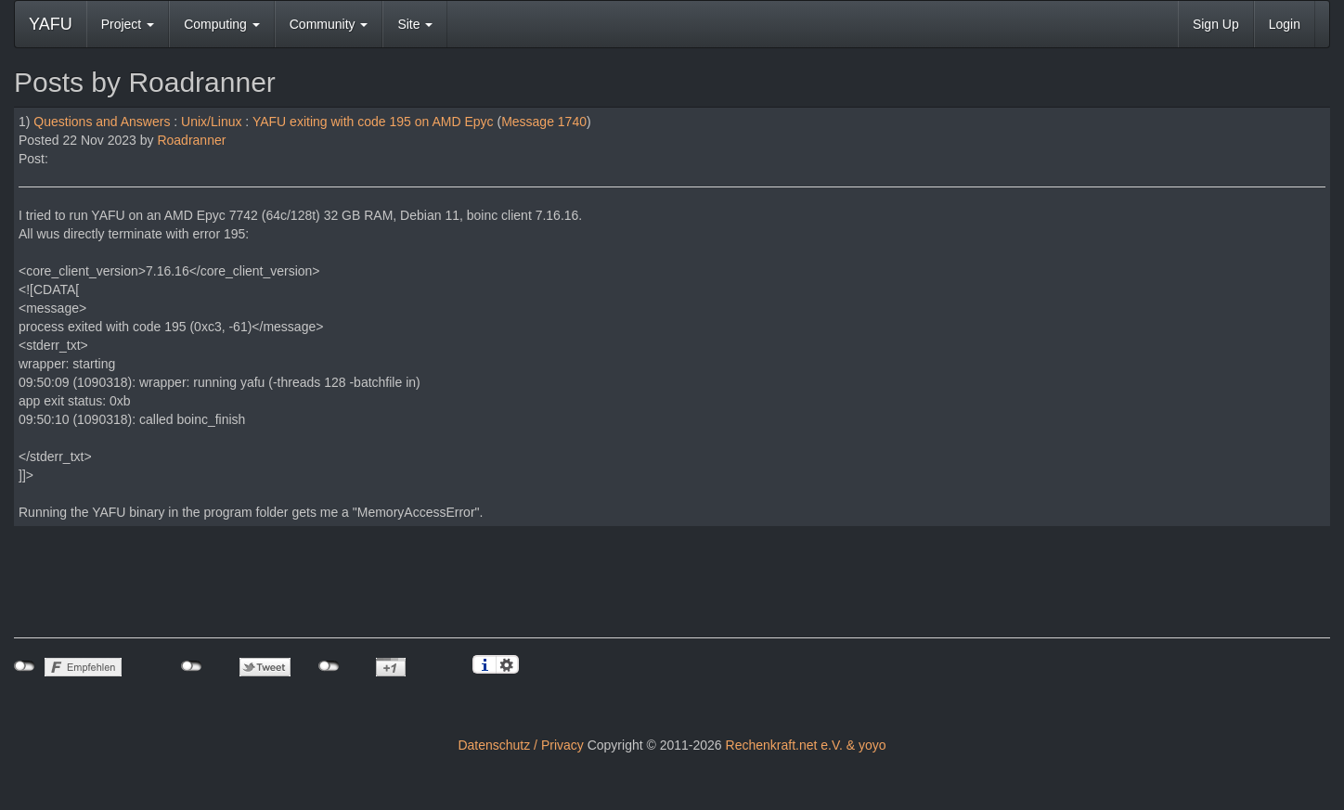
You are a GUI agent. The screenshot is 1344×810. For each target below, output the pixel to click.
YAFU (50, 24)
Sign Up (1216, 24)
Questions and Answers (101, 121)
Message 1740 (544, 121)
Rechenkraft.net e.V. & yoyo (806, 745)
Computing (222, 24)
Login (1284, 24)
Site (415, 24)
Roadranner (191, 140)
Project (127, 24)
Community (329, 24)
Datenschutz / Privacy (520, 745)
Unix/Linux (211, 121)
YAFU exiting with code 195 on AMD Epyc (373, 121)
